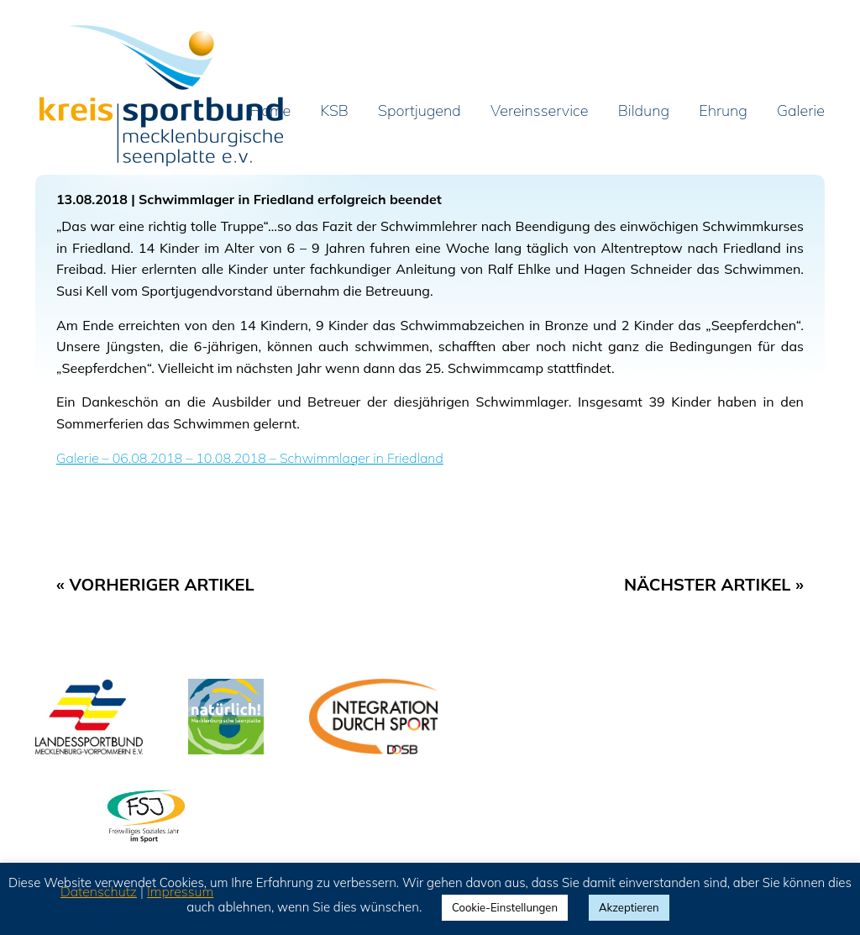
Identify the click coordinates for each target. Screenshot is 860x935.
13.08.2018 (92, 199)
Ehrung (723, 111)
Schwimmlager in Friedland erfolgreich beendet (290, 199)
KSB (335, 111)
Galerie (801, 111)
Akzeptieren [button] (629, 907)
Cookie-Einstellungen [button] (505, 907)
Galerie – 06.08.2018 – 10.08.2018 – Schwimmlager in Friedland (249, 457)
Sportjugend (419, 111)
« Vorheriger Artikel (155, 584)
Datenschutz (98, 891)
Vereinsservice (539, 111)
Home (270, 111)
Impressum (180, 891)
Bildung (643, 111)
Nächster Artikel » (714, 584)
